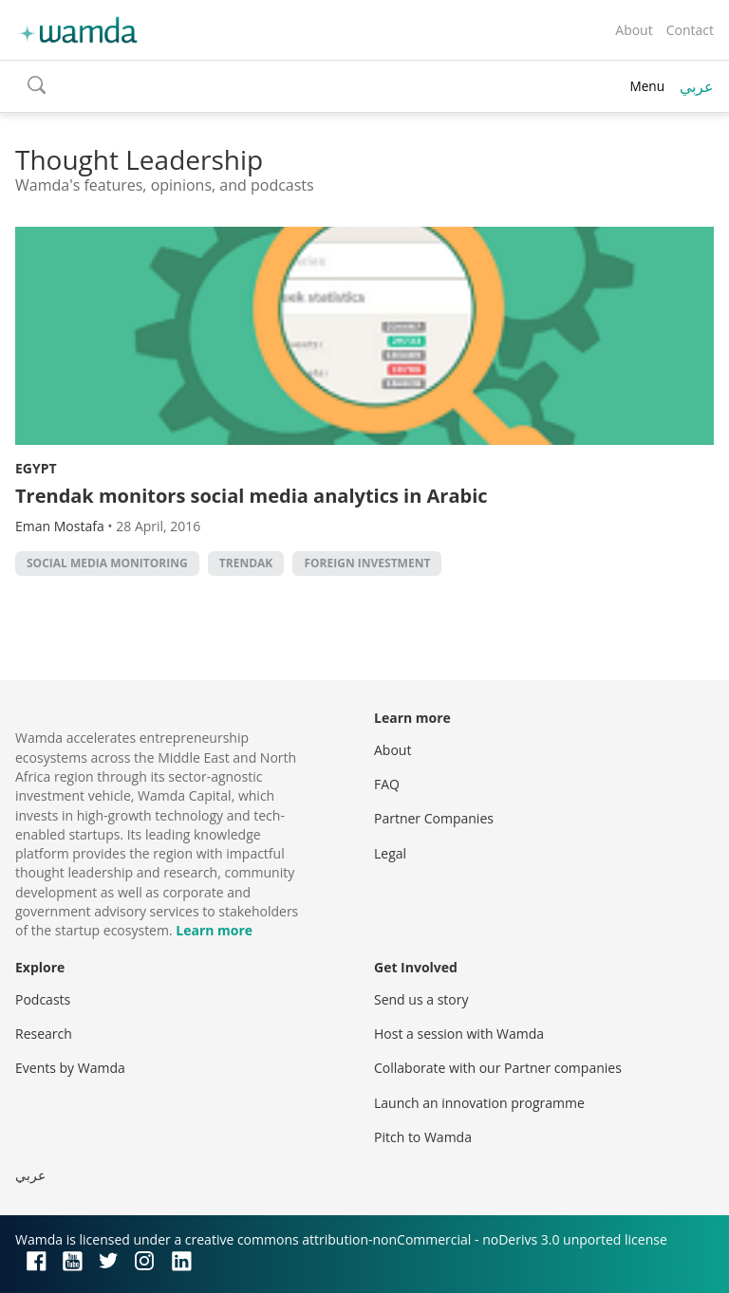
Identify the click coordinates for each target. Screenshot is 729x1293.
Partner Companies (434, 818)
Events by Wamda (70, 1068)
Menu (646, 86)
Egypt (36, 468)
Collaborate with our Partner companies (498, 1068)
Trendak (245, 563)
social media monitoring (107, 563)
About (633, 30)
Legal (390, 853)
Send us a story (421, 999)
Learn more (214, 930)
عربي (697, 86)
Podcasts (42, 999)
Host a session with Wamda (459, 1034)
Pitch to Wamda (423, 1137)
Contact (690, 30)
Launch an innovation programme (479, 1103)
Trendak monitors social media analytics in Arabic (251, 495)
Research (43, 1034)
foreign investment (367, 563)
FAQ (387, 784)
